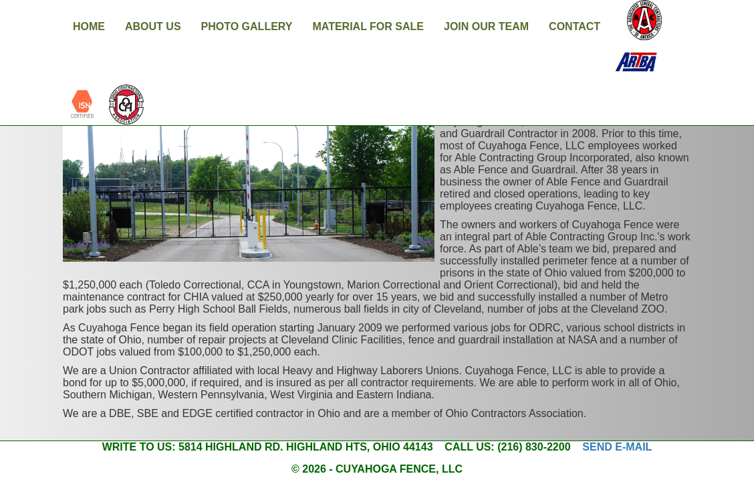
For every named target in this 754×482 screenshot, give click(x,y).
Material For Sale (368, 26)
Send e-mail (617, 447)
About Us (153, 26)
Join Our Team (486, 26)
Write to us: (139, 447)
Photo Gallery (247, 26)
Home (89, 26)
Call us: (469, 447)
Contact (574, 26)
